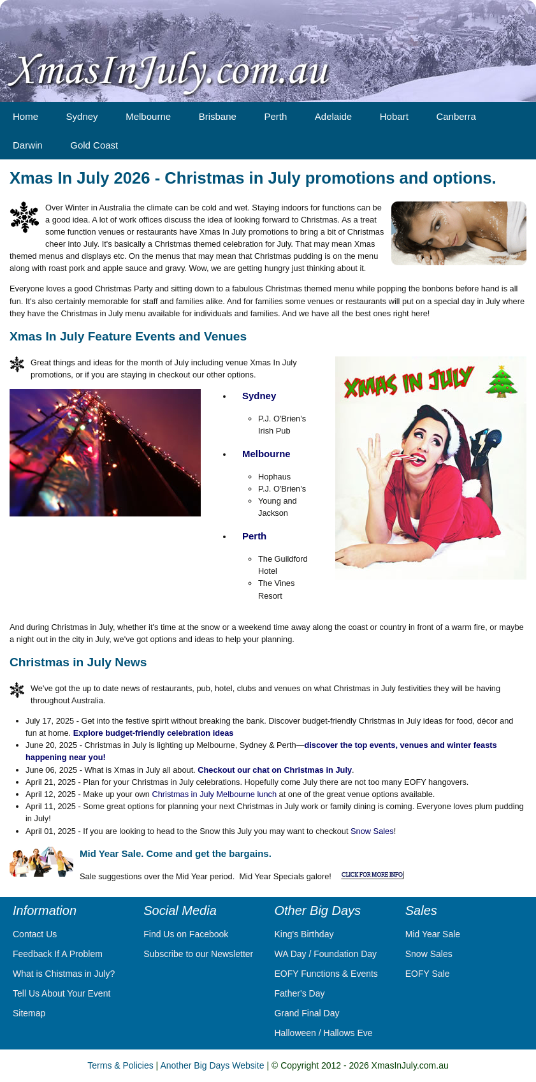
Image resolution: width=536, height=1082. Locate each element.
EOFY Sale (427, 974)
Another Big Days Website (212, 1065)
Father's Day (300, 993)
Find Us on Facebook (185, 934)
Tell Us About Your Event (61, 993)
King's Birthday (304, 934)
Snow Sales (372, 831)
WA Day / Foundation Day (326, 954)
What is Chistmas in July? (64, 974)
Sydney (259, 395)
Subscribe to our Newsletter (198, 954)
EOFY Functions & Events (326, 974)
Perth (254, 535)
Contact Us (35, 934)
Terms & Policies (120, 1065)
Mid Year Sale (432, 934)
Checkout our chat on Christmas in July (275, 770)
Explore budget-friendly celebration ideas (153, 733)
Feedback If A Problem (58, 954)
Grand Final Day (307, 1013)
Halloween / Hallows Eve (324, 1033)
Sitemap (29, 1013)
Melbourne (266, 453)
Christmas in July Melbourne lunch (214, 794)
